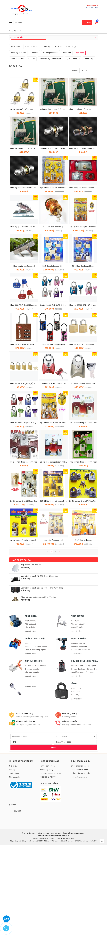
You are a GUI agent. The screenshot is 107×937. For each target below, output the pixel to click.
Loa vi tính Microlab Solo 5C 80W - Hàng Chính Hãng (42, 677)
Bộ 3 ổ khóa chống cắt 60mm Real (24, 551)
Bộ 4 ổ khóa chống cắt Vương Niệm (83, 590)
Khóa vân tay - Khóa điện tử (51, 148)
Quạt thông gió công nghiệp (36, 735)
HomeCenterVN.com (77, 922)
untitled (28, 732)
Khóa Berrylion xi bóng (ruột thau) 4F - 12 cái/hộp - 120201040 (34, 237)
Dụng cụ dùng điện (79, 735)
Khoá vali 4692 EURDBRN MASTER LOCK (27, 433)
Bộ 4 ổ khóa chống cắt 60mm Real (53, 551)
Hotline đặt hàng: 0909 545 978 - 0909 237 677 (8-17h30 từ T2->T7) (51, 862)
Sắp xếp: (75, 159)
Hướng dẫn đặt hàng (48, 855)
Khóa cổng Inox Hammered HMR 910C (84, 276)
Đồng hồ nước (77, 716)
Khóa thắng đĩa (31, 135)
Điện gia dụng (30, 710)
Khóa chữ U (16, 135)
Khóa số (58, 135)
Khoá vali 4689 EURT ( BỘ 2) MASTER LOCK (87, 394)
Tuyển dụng (14, 862)
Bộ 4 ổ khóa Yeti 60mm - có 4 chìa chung (56, 511)
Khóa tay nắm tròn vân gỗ (53, 316)
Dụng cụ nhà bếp (32, 758)
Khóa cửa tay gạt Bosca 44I (24, 355)
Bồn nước (75, 710)
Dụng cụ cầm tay (78, 732)
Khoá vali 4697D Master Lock (53, 433)
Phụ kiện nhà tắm (32, 761)
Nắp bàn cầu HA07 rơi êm (31, 653)
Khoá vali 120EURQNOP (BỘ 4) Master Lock (27, 472)
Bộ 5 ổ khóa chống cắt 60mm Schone (25, 590)
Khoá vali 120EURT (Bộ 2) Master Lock (84, 433)
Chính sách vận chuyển (80, 855)
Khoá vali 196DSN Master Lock (83, 472)
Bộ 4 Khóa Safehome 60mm (83, 355)
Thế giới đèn (30, 716)
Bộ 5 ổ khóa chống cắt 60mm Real (83, 551)
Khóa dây (46, 135)
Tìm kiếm (87, 23)
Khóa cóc (34, 141)
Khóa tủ (31, 148)
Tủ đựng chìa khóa (50, 141)
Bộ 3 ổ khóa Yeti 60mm (83, 629)
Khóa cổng (89, 148)
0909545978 (92, 5)
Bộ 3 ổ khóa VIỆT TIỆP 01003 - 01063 (25, 198)
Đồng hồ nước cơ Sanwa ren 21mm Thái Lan (38, 686)
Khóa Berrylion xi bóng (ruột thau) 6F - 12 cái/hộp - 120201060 (64, 198)
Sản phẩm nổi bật (21, 648)
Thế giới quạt (30, 713)
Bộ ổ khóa (80, 141)
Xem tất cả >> (30, 720)
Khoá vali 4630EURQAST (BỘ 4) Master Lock (28, 511)
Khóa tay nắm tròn (18, 141)
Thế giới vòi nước (78, 713)
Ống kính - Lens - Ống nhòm (82, 761)
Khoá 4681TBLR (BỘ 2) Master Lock (24, 394)
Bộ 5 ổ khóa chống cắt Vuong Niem (53, 590)
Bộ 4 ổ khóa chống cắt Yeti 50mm (83, 316)
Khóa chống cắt (17, 148)
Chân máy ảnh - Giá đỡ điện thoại (84, 755)
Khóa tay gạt (71, 135)
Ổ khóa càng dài (73, 148)
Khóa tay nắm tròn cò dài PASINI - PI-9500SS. (28, 276)
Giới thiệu (13, 855)
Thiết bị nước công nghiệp (35, 738)
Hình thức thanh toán (79, 866)
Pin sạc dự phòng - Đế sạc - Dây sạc (86, 758)
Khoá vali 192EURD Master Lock (53, 472)
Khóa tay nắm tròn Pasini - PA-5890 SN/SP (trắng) (59, 237)
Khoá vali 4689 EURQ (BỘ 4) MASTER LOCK (58, 394)
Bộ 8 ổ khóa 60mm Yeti (53, 629)
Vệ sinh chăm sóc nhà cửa (35, 755)
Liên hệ (12, 858)
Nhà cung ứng (14, 866)
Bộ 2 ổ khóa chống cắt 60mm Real (83, 511)
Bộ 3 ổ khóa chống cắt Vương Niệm (24, 629)
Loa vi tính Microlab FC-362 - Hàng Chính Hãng (39, 665)
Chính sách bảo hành (79, 858)
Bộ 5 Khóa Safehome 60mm (53, 355)
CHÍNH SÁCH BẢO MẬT (80, 862)
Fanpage (17, 900)
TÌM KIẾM (53, 836)
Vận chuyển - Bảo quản (80, 738)
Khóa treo (67, 141)
